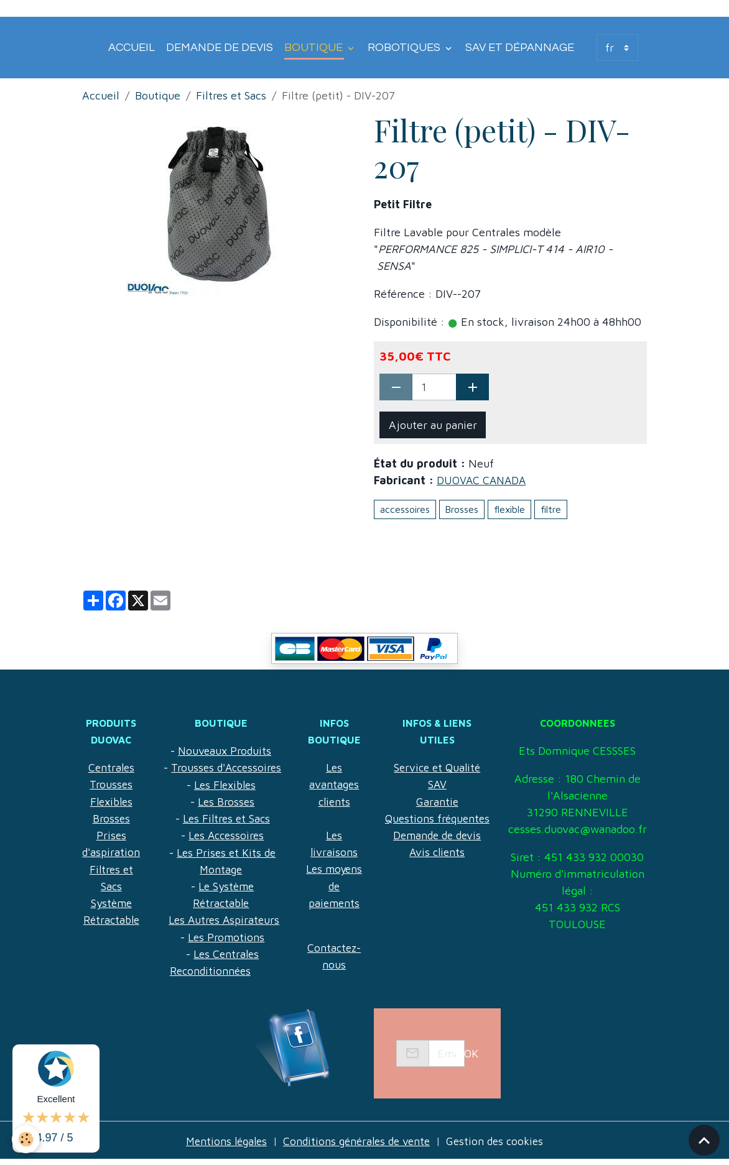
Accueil (131, 47)
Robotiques (405, 47)
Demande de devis (219, 47)
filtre (551, 508)
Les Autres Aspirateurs (223, 935)
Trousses (112, 784)
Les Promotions (226, 952)
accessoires (405, 508)
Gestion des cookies (500, 1145)
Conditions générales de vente (357, 1145)
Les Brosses (226, 817)
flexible (509, 508)
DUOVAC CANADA (483, 480)
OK (471, 1057)
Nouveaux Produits (224, 750)
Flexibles (111, 801)
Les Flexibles (224, 801)
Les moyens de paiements (331, 885)
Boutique (314, 47)
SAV (435, 767)
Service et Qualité (436, 750)
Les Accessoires (226, 851)
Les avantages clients (331, 784)
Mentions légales (221, 1145)
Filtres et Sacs (231, 95)
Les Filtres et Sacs (225, 834)
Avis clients (436, 834)
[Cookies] (26, 1139)
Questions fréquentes (436, 801)
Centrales (112, 767)
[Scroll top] (704, 1140)
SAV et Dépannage (519, 47)
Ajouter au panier (433, 424)
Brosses (461, 508)
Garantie (435, 784)
